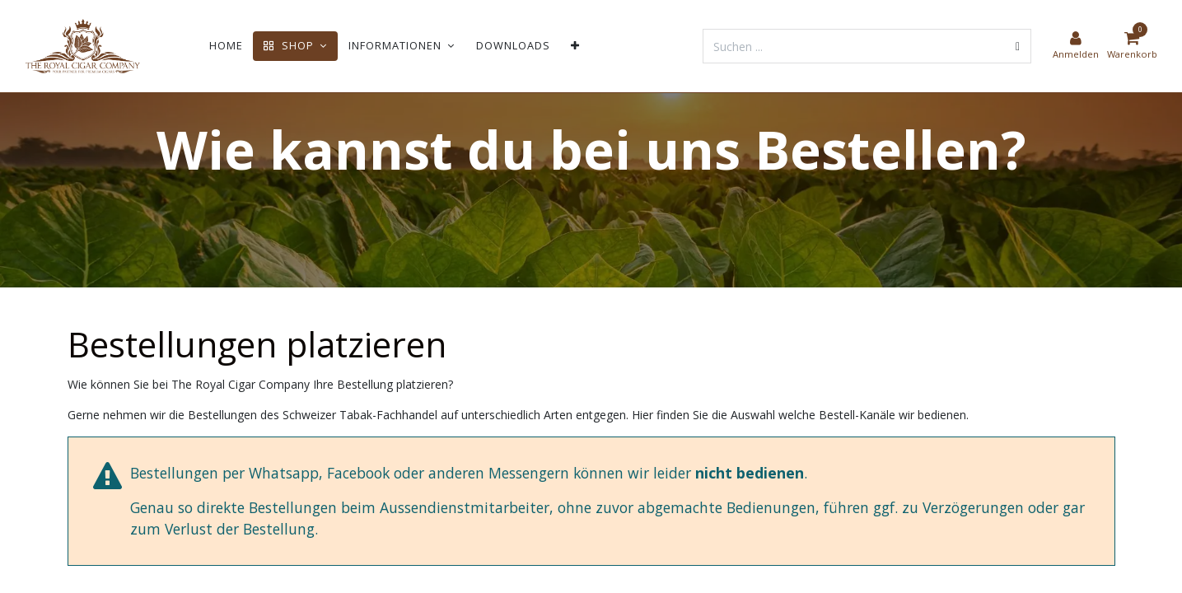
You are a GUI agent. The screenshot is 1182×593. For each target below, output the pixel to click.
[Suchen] (1017, 46)
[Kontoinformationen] (1075, 46)
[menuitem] (226, 45)
